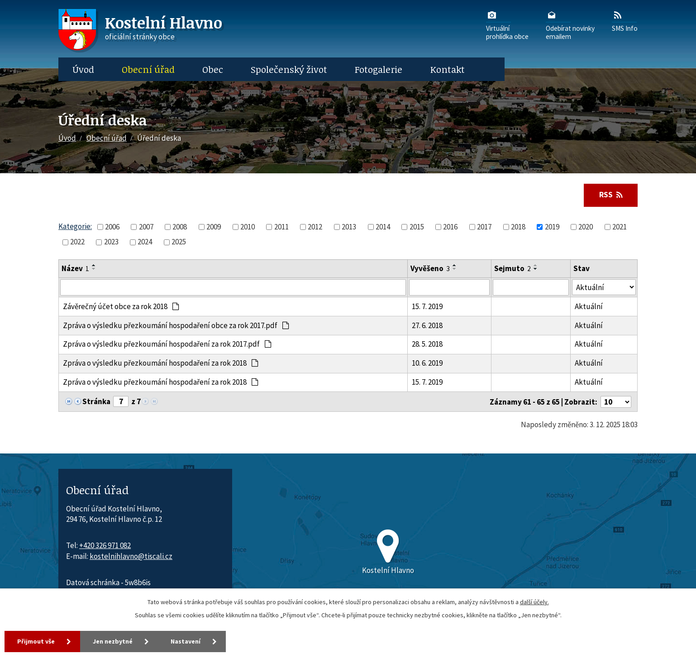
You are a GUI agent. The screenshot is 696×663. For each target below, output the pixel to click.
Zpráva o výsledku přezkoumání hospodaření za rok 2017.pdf (167, 344)
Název (75, 268)
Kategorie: (75, 226)
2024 (145, 242)
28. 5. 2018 (427, 344)
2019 (552, 227)
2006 (112, 227)
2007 (146, 227)
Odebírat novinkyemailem (570, 25)
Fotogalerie (378, 69)
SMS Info (625, 21)
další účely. (534, 602)
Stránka (96, 401)
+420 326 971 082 (105, 545)
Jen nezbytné (113, 641)
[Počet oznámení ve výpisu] (616, 402)
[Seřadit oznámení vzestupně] (94, 265)
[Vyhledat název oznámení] (233, 287)
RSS (611, 195)
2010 (247, 227)
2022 (77, 242)
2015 (417, 227)
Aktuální (589, 306)
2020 (585, 227)
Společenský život (289, 69)
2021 (619, 227)
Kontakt (447, 69)
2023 (111, 242)
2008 (179, 227)
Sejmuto (512, 268)
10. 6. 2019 (427, 363)
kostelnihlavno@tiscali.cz (131, 556)
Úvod (83, 69)
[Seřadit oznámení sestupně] (94, 269)
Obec (212, 69)
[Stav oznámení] (604, 287)
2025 (179, 242)
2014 (383, 227)
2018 (518, 227)
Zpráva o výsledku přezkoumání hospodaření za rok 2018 (161, 363)
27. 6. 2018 (427, 325)
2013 (349, 227)
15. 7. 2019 (427, 306)
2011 (281, 227)
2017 (484, 227)
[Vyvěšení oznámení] (449, 287)
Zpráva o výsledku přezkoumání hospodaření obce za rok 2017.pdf (176, 325)
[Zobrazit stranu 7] (121, 401)
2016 (450, 227)
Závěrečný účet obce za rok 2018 (121, 306)
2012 (315, 227)
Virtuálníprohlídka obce (507, 25)
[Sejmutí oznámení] (531, 287)
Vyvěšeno (430, 268)
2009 (213, 227)
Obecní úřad (148, 69)
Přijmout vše (36, 641)
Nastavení (185, 641)
